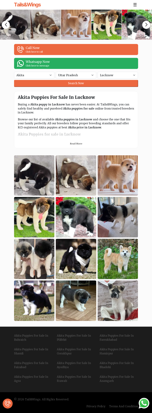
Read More (76, 143)
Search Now (76, 83)
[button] (6, 25)
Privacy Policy (95, 406)
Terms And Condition (123, 406)
